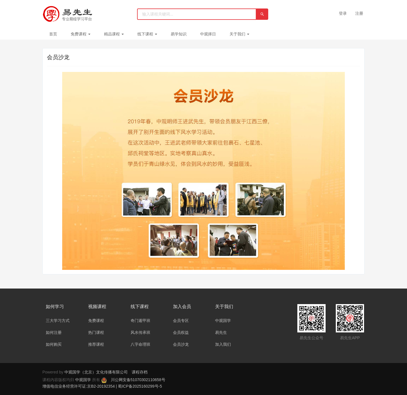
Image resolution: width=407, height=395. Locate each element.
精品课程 (114, 34)
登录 (343, 13)
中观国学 (223, 320)
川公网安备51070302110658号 (138, 379)
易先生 (221, 332)
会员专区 (181, 320)
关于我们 (239, 34)
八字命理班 (140, 344)
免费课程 (80, 34)
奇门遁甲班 (140, 320)
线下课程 (147, 34)
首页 (53, 34)
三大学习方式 (58, 320)
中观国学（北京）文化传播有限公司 (96, 372)
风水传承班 (140, 332)
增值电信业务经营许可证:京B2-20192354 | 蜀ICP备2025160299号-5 (102, 386)
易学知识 (179, 34)
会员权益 (181, 332)
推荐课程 (96, 344)
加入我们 (223, 344)
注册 (359, 13)
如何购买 (54, 344)
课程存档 (140, 372)
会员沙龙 (181, 344)
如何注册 (54, 332)
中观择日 (208, 34)
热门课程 (96, 332)
